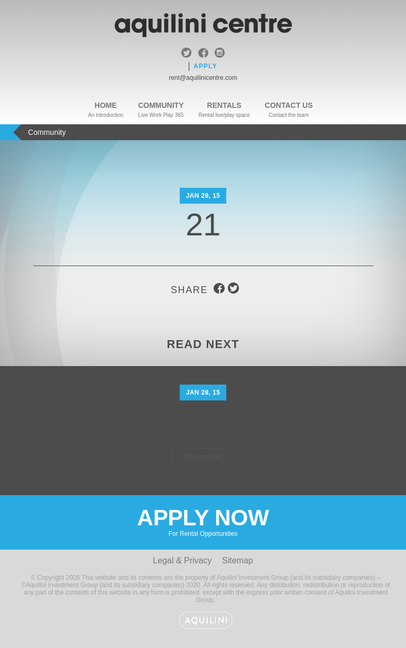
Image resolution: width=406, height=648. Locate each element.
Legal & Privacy (182, 560)
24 (203, 420)
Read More (202, 457)
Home (106, 105)
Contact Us (289, 105)
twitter (186, 54)
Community (160, 105)
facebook (203, 54)
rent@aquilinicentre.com (203, 77)
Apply (205, 66)
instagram (220, 54)
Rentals (224, 105)
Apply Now (203, 521)
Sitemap (237, 560)
